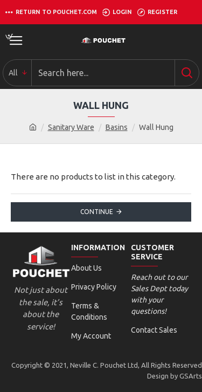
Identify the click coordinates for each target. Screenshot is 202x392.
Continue (96, 211)
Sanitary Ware (71, 127)
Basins (117, 127)
